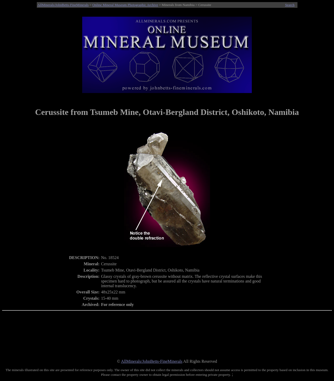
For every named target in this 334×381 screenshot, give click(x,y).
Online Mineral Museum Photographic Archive (125, 5)
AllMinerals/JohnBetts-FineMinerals (63, 5)
